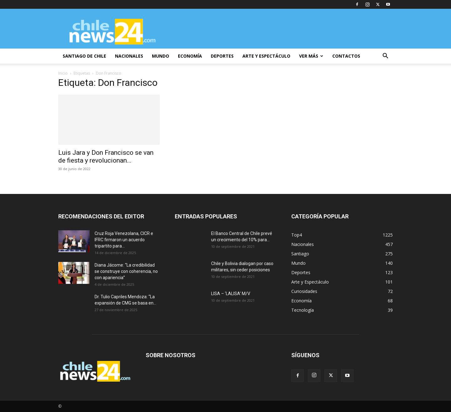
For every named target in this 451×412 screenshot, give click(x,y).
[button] (385, 57)
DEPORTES (222, 56)
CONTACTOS (346, 56)
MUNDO (160, 56)
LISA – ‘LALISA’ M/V (230, 293)
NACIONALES (129, 56)
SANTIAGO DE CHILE (84, 56)
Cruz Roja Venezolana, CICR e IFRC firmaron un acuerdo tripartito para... (124, 239)
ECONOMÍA (190, 56)
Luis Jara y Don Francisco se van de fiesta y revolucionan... (105, 156)
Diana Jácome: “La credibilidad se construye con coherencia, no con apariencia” (126, 271)
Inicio (63, 73)
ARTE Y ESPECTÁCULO (266, 56)
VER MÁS (311, 56)
